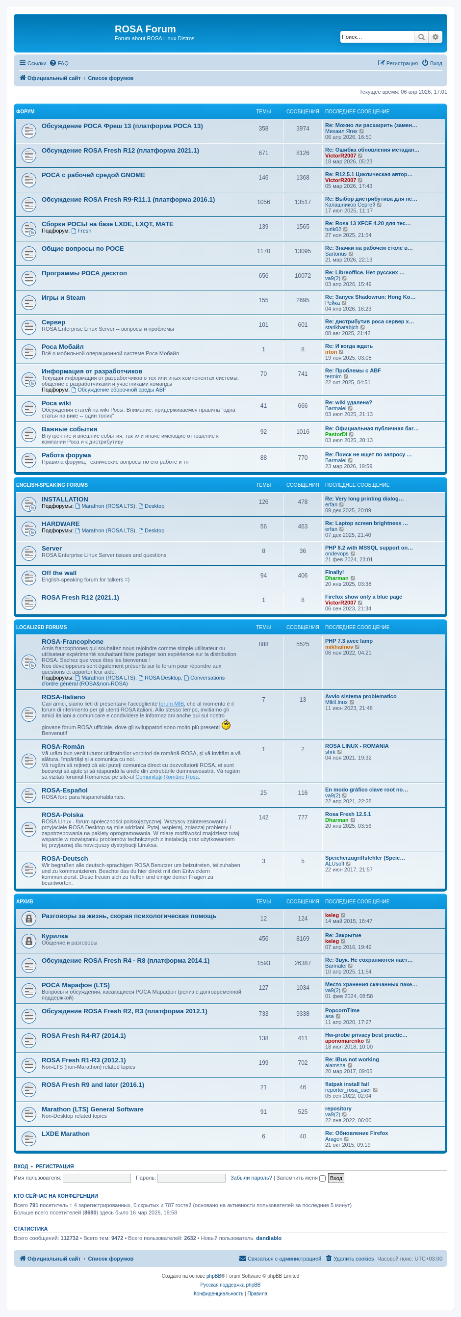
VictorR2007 (340, 155)
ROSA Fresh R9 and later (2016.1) (93, 1084)
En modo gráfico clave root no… (366, 789)
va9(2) (332, 278)
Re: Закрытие (343, 935)
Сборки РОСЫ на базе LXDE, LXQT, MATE (108, 224)
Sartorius (336, 254)
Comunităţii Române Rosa (166, 777)
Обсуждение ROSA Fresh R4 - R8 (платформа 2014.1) (125, 960)
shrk (330, 752)
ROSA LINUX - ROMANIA (357, 746)
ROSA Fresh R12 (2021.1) (80, 597)
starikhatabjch (342, 327)
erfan (331, 504)
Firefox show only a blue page (363, 597)
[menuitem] (59, 63)
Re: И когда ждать (349, 346)
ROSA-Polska (62, 814)
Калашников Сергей (350, 205)
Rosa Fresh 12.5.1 (348, 814)
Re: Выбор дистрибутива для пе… (371, 199)
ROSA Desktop (159, 678)
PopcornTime (342, 1010)
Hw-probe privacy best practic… (366, 1035)
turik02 (333, 229)
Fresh (81, 231)
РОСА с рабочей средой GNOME (93, 175)
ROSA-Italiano (63, 697)
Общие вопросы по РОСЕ (83, 248)
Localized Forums (41, 627)
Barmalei (335, 408)
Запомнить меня (301, 1178)
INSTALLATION (65, 499)
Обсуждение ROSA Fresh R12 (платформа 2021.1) (120, 150)
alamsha (335, 1065)
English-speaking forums (52, 485)
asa (329, 1016)
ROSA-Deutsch (65, 858)
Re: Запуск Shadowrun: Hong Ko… (370, 297)
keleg (332, 915)
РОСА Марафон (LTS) (76, 985)
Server (52, 548)
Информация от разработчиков (92, 371)
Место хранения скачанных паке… (371, 984)
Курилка (55, 936)
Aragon (333, 1139)
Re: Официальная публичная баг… (372, 428)
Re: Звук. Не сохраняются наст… (369, 960)
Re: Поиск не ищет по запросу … (368, 454)
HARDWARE (61, 523)
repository (338, 1108)
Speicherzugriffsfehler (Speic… (365, 858)
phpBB (213, 1276)
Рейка (332, 303)
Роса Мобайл (63, 346)
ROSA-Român (63, 746)
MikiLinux (336, 702)
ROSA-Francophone (72, 641)
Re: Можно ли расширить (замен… (371, 125)
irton (331, 352)
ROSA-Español (65, 790)
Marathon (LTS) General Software (93, 1109)
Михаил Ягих (341, 131)
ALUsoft (334, 864)
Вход (21, 1166)
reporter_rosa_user (348, 1090)
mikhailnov (339, 647)
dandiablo (269, 1238)
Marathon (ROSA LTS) (105, 506)
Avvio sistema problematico (361, 696)
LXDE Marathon (66, 1133)
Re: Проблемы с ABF (353, 370)
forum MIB (171, 704)
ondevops (337, 553)
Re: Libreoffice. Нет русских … (365, 272)
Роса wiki (56, 403)
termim (333, 376)
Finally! (334, 572)
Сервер (53, 322)
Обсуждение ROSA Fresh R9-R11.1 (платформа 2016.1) (128, 199)
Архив (24, 901)
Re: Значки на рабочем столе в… (369, 248)
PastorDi (336, 434)
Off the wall (59, 573)
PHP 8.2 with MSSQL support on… (369, 548)
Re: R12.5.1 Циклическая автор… (369, 174)
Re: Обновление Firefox (356, 1133)
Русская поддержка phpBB (230, 1285)
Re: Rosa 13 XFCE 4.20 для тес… (368, 223)
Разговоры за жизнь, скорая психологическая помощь (129, 916)
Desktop (151, 506)
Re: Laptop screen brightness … (366, 523)
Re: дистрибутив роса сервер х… (369, 321)
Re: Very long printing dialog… (364, 498)
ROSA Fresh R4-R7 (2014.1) (84, 1035)
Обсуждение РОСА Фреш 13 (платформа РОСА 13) (122, 126)
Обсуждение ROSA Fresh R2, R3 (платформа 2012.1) (124, 1011)
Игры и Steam (63, 297)
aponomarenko (344, 1041)
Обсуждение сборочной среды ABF (118, 390)
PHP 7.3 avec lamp (349, 641)
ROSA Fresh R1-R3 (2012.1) (84, 1060)
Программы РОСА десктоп (84, 273)
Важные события (70, 429)
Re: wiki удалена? (348, 402)
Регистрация (55, 1166)
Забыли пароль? (251, 1178)
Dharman (337, 578)
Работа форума (66, 455)
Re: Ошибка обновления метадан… (372, 150)
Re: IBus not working (352, 1059)
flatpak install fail (347, 1084)
